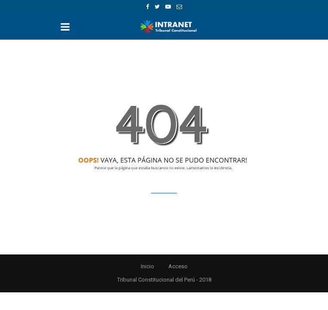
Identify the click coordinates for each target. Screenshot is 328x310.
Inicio (147, 266)
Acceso (178, 266)
